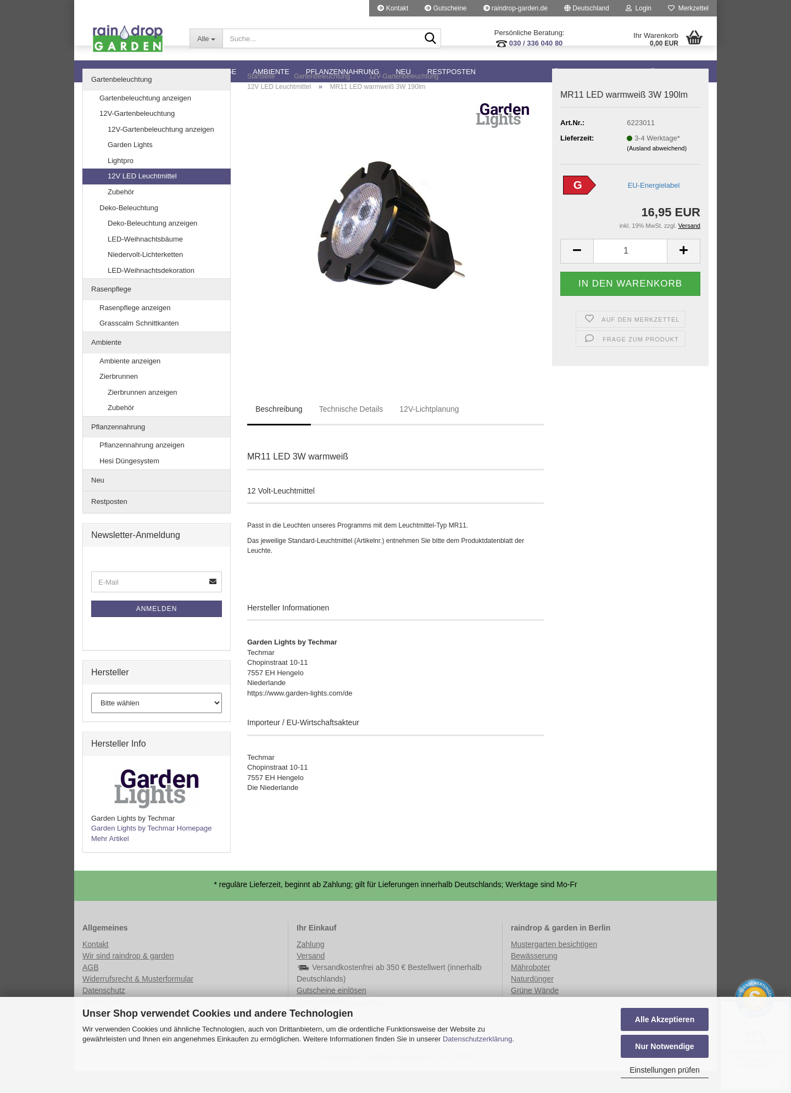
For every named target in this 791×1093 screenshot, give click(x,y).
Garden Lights (130, 166)
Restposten (451, 72)
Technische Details (351, 431)
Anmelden (156, 631)
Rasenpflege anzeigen (134, 330)
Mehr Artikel (110, 860)
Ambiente (271, 72)
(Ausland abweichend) (657, 170)
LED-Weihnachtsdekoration (151, 292)
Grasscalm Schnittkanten (139, 345)
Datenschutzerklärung (477, 1039)
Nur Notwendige (664, 1046)
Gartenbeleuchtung (125, 72)
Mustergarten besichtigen (554, 966)
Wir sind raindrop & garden (128, 977)
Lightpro (120, 182)
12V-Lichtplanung (429, 431)
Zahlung (311, 966)
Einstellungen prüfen (665, 1070)
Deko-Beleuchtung (128, 230)
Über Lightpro (679, 72)
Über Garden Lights (594, 72)
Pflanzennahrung (343, 72)
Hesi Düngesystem (129, 483)
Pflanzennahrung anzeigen (142, 467)
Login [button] (638, 8)
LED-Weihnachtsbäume (145, 261)
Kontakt (392, 8)
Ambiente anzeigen (129, 383)
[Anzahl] (630, 273)
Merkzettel (688, 8)
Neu (403, 72)
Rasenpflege (209, 72)
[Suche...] (206, 38)
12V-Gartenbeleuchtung (137, 135)
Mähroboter (530, 989)
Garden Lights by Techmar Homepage (151, 850)
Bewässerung (534, 977)
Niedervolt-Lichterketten (145, 276)
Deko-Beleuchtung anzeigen (152, 245)
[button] (586, 8)
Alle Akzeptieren (664, 1019)
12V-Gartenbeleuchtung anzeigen (161, 151)
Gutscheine (445, 8)
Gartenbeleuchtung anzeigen (145, 120)
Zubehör (121, 214)
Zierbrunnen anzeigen (142, 414)
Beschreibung (279, 431)
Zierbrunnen (118, 398)
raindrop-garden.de (515, 8)
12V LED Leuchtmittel (142, 198)
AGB (90, 989)
